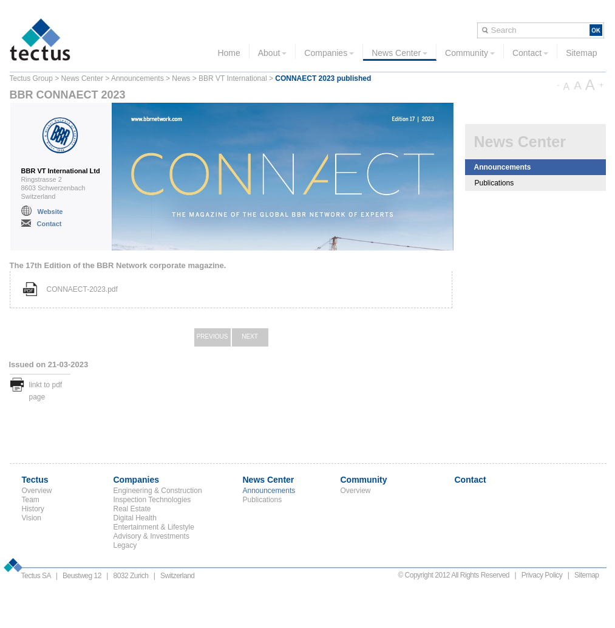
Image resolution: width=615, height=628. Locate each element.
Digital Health (135, 518)
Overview (37, 490)
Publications (494, 183)
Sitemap (581, 53)
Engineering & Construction (158, 490)
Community (470, 53)
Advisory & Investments (151, 536)
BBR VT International (233, 78)
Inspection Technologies (152, 499)
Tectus (35, 480)
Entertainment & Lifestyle (154, 527)
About (272, 53)
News (181, 78)
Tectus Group (31, 78)
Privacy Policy (542, 575)
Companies (329, 53)
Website (50, 211)
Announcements (137, 78)
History (33, 509)
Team (30, 499)
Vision (31, 518)
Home (228, 53)
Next (250, 336)
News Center (399, 53)
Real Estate (132, 509)
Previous (212, 336)
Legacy (125, 545)
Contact (530, 53)
